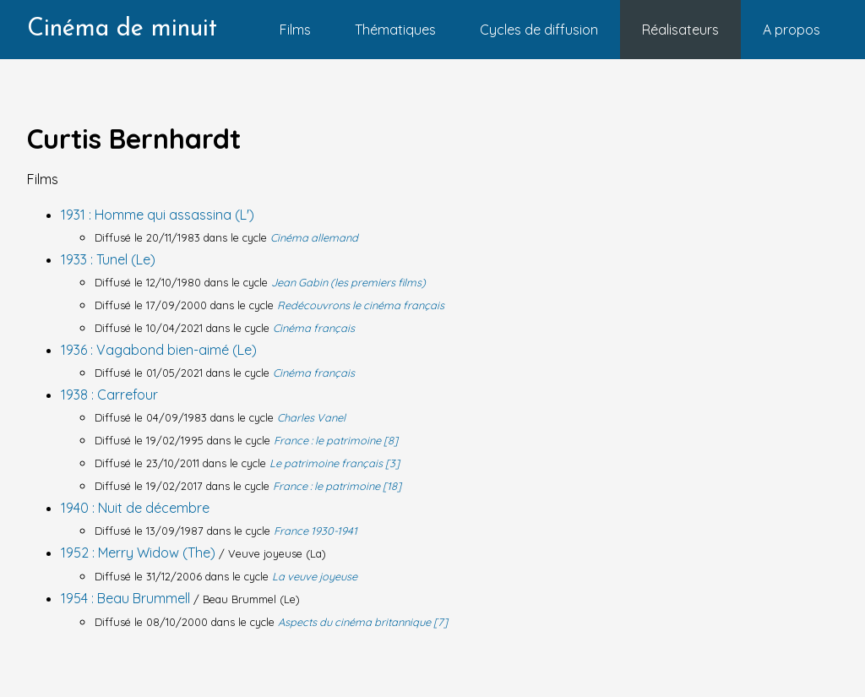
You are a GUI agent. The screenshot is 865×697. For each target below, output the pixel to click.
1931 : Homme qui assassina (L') (157, 214)
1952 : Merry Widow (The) (140, 552)
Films (295, 29)
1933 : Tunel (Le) (108, 259)
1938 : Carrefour (109, 394)
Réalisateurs (680, 29)
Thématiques (395, 29)
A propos (791, 29)
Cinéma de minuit (122, 29)
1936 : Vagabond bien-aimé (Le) (159, 349)
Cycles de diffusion (539, 29)
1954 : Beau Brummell (127, 598)
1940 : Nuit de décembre (135, 507)
